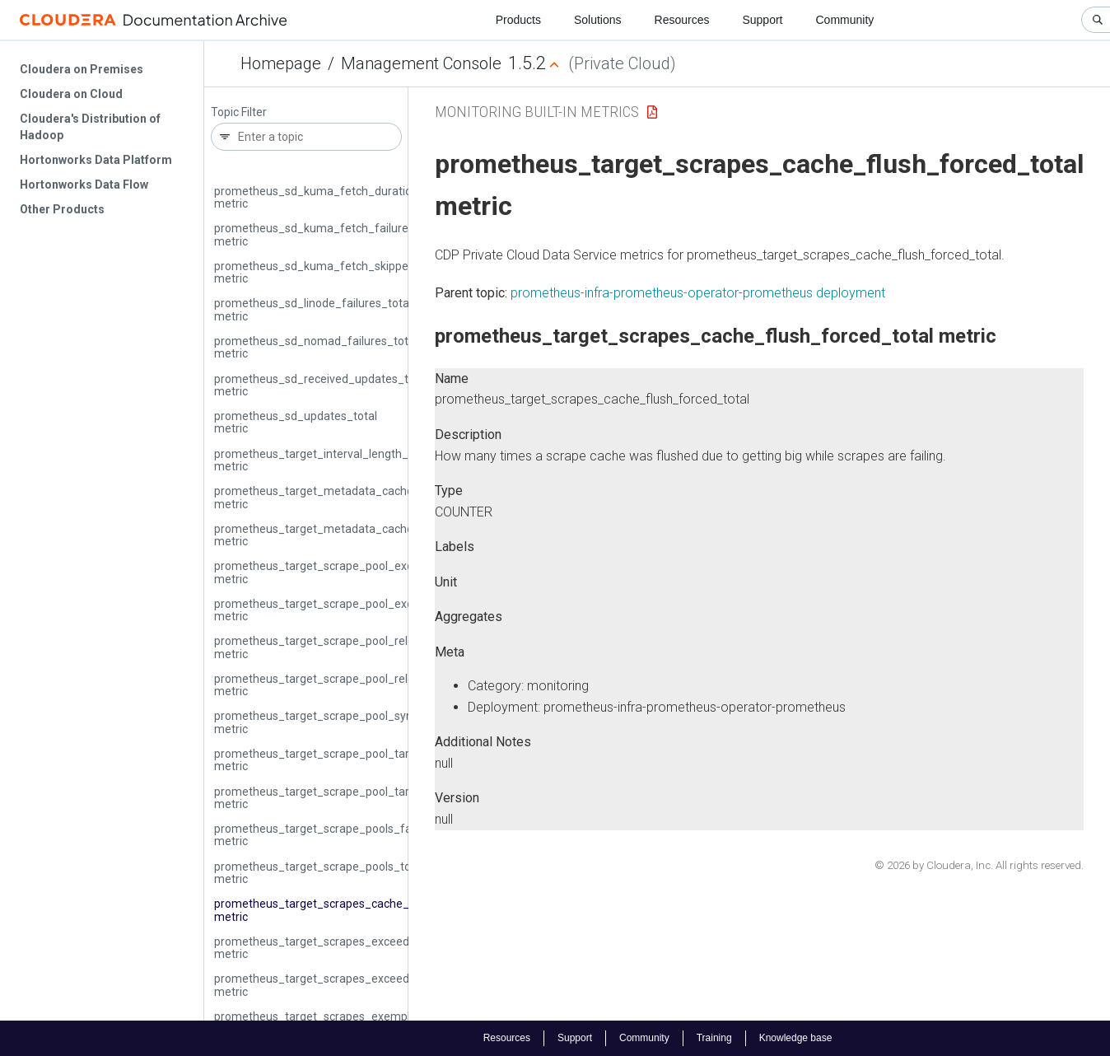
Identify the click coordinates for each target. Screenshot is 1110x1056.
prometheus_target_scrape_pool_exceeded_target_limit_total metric (378, 610)
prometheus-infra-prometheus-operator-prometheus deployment (698, 293)
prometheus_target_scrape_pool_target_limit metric (334, 760)
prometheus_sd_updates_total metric (295, 422)
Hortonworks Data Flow (84, 184)
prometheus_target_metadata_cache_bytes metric (331, 497)
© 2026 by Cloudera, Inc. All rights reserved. (979, 865)
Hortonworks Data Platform (96, 159)
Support (762, 19)
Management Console (421, 63)
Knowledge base (795, 1038)
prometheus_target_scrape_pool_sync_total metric (331, 722)
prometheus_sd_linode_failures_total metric (313, 309)
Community (845, 19)
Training (714, 1038)
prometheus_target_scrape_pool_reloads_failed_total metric (357, 647)
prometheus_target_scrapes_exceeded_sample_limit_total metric (370, 985)
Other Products (62, 209)
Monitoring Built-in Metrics (537, 111)
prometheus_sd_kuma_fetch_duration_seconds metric (341, 197)
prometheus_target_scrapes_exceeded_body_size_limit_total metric (378, 947)
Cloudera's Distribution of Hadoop (90, 127)
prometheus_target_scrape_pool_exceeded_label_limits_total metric (378, 572)
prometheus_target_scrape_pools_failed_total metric (337, 835)
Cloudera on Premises (81, 69)
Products (518, 19)
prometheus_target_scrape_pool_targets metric (323, 798)
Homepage (280, 63)
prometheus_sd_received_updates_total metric (321, 385)
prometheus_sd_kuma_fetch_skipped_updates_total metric (354, 272)
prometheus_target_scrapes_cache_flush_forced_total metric (360, 910)
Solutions (598, 19)
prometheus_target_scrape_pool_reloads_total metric (339, 685)
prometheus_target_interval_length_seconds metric (333, 460)
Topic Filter (239, 112)
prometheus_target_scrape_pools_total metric (319, 872)
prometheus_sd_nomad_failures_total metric (315, 347)
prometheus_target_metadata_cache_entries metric (335, 535)
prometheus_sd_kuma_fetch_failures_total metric (329, 234)
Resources (682, 19)
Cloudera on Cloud (71, 93)
